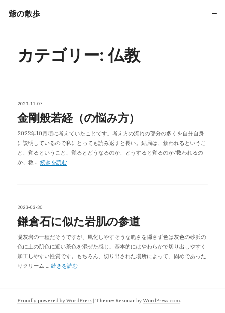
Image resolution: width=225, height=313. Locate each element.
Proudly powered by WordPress (54, 300)
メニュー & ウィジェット (214, 20)
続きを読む (53, 162)
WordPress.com (161, 300)
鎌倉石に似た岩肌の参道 (78, 220)
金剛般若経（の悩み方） (78, 117)
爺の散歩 (24, 13)
